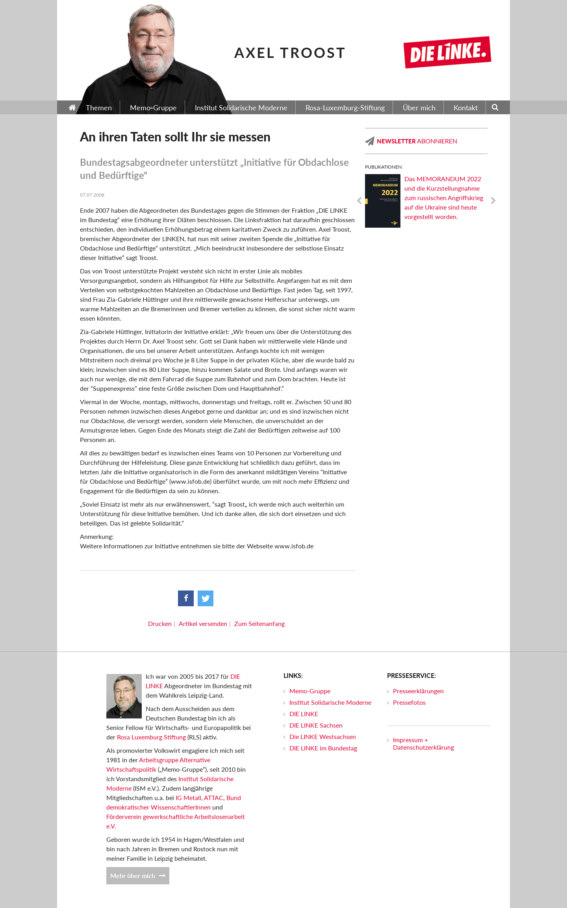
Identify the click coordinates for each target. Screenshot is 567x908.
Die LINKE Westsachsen (322, 736)
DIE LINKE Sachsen (316, 725)
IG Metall (188, 797)
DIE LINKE (303, 713)
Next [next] (493, 201)
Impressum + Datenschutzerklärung (423, 743)
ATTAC (213, 797)
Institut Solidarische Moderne (330, 702)
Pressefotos (409, 702)
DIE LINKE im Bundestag (323, 748)
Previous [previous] (359, 201)
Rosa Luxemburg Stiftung (151, 737)
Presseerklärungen (418, 690)
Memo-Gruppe (309, 690)
